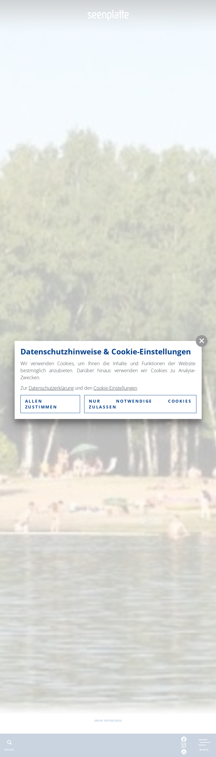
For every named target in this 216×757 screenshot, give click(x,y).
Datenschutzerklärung (51, 388)
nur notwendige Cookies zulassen (140, 404)
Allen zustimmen (41, 404)
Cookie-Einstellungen (115, 388)
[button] (202, 341)
